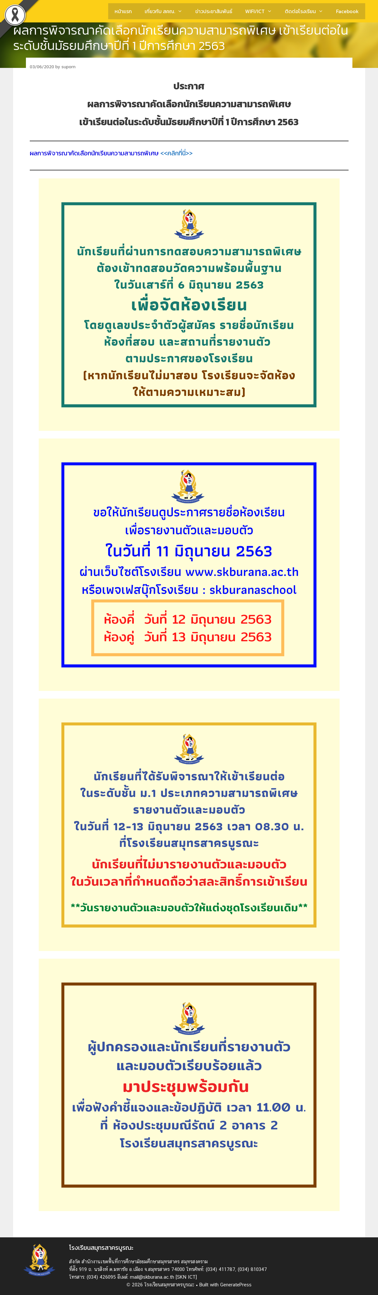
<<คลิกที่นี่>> (176, 153)
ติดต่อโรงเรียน (307, 11)
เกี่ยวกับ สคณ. (167, 11)
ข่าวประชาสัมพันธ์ (213, 11)
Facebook (347, 11)
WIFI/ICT (261, 11)
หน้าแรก (123, 11)
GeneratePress (236, 1284)
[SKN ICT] (186, 1277)
